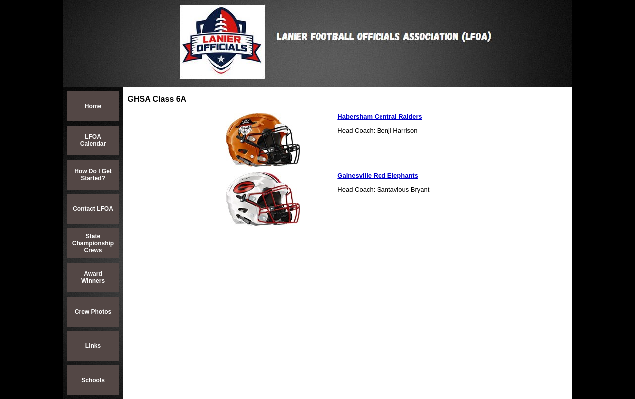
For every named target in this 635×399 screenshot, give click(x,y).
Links (93, 345)
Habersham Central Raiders (379, 116)
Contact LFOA (93, 208)
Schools (93, 380)
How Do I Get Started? (93, 175)
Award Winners (93, 277)
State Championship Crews (93, 243)
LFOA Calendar (93, 140)
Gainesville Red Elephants (377, 175)
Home (93, 106)
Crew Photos (93, 311)
